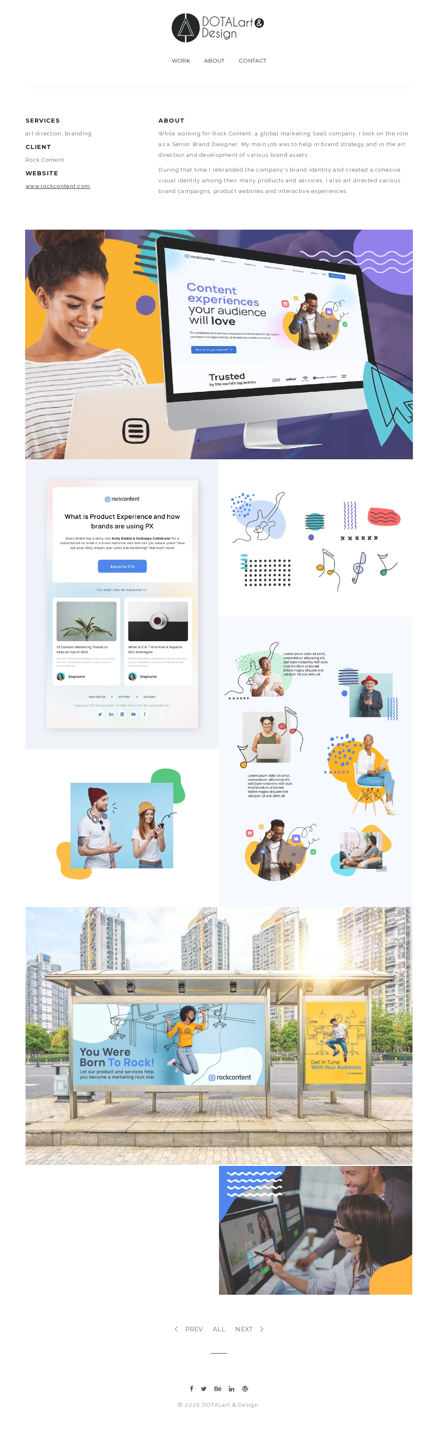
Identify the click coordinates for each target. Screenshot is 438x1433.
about (214, 60)
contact (252, 60)
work (181, 60)
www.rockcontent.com (58, 186)
